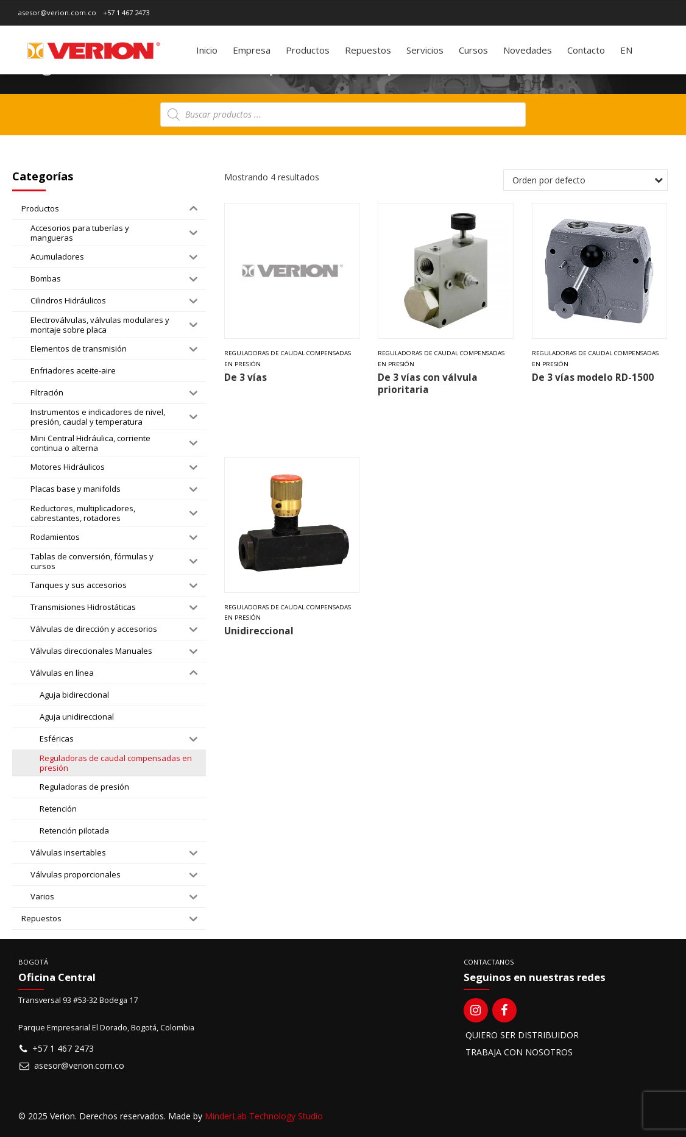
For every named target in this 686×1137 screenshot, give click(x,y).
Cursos (473, 50)
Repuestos (368, 50)
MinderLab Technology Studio (264, 1116)
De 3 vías (245, 377)
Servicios (425, 50)
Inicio (206, 50)
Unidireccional (259, 631)
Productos (308, 50)
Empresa (252, 50)
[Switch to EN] (626, 50)
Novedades (527, 50)
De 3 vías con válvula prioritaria (428, 383)
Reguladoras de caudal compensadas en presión (287, 358)
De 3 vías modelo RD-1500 (593, 377)
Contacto (586, 50)
